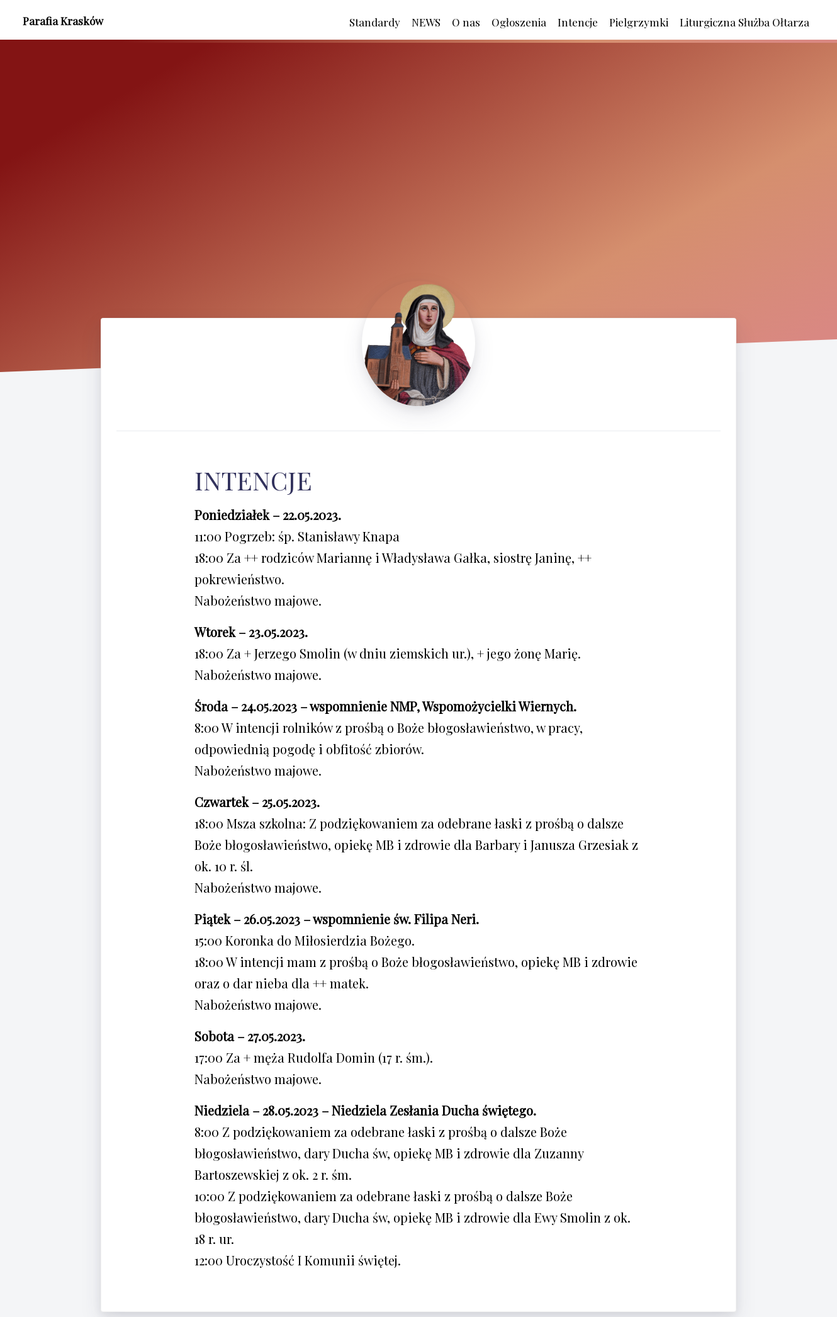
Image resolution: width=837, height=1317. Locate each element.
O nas (466, 22)
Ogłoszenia (519, 22)
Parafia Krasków (63, 21)
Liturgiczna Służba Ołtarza (744, 22)
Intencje (578, 22)
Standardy (374, 22)
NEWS (426, 22)
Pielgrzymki (638, 22)
